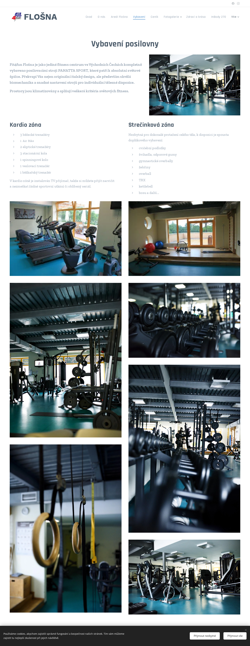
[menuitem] (81, 17)
